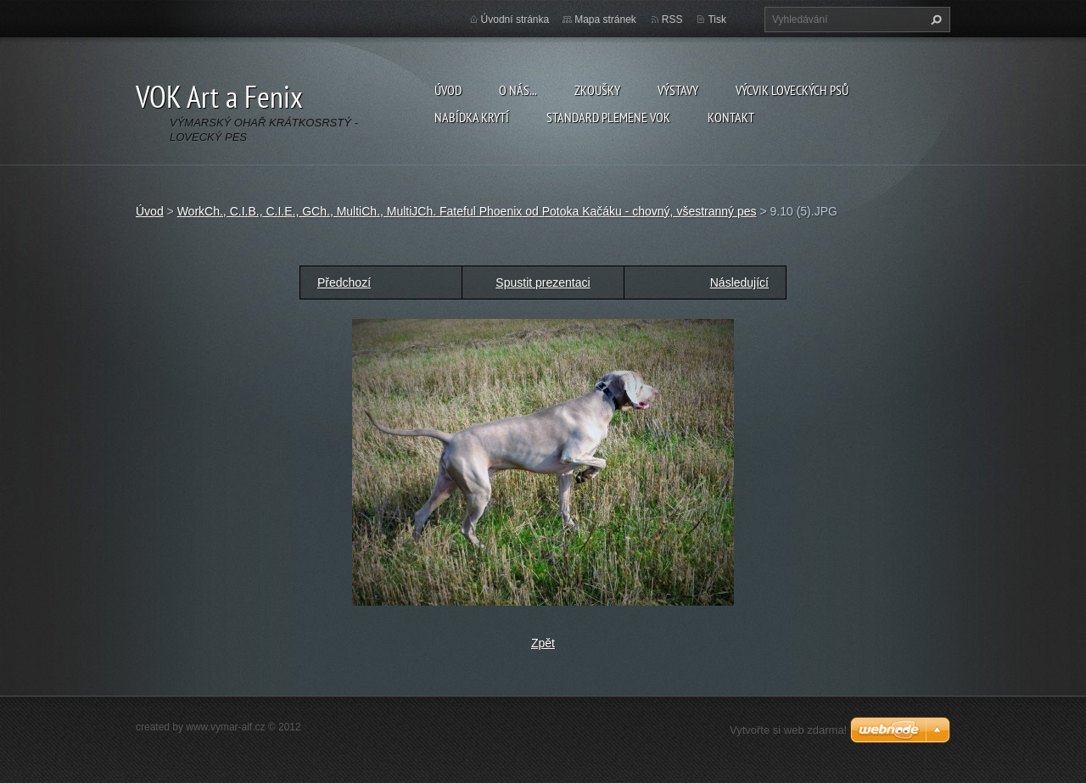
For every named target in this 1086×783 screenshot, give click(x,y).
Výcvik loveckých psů (792, 89)
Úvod (448, 89)
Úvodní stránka (515, 19)
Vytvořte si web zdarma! (788, 730)
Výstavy (678, 89)
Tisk (717, 19)
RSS (672, 19)
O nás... (518, 89)
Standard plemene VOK (608, 117)
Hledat (934, 19)
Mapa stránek (605, 19)
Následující (739, 282)
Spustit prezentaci (542, 282)
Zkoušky (597, 89)
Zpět (543, 643)
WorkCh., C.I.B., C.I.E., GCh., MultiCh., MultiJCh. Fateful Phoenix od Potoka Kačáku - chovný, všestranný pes (467, 211)
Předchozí (344, 282)
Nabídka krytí (471, 117)
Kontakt (731, 117)
